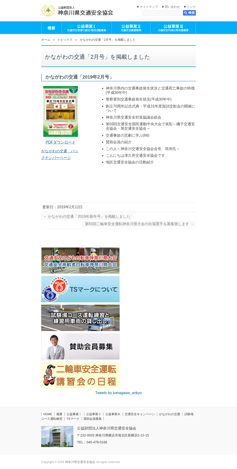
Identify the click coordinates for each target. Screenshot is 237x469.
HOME (47, 414)
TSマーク (72, 418)
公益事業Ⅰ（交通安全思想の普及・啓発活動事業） (87, 28)
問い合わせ (172, 7)
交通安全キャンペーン (140, 414)
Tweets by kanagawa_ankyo (118, 393)
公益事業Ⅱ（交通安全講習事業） (131, 28)
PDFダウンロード (60, 142)
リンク (191, 7)
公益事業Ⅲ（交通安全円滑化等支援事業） (173, 28)
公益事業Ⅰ (74, 414)
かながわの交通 (169, 414)
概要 (51, 28)
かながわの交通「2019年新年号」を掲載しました (86, 216)
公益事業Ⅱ (93, 414)
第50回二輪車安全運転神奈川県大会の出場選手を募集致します (139, 224)
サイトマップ (149, 7)
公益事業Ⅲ (112, 414)
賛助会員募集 (93, 418)
